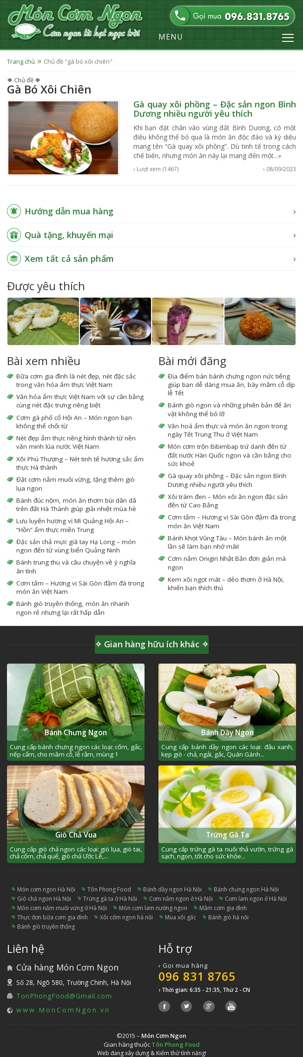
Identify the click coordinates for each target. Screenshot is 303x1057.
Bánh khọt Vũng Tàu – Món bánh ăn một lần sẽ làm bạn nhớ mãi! (227, 542)
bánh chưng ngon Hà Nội (246, 889)
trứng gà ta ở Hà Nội (110, 899)
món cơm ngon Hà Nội (46, 889)
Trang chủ (21, 61)
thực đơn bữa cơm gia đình (52, 917)
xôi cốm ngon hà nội (126, 917)
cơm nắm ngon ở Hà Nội (181, 899)
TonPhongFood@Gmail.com (64, 995)
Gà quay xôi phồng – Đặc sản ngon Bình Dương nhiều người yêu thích (214, 109)
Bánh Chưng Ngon (76, 733)
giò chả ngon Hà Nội (44, 899)
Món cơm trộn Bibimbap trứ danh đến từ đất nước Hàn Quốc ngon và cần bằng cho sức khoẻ (229, 455)
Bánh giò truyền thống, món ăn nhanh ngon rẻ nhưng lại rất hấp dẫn (72, 607)
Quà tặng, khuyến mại (69, 234)
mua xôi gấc (180, 917)
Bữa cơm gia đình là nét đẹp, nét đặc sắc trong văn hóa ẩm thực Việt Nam (76, 380)
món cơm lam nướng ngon (153, 908)
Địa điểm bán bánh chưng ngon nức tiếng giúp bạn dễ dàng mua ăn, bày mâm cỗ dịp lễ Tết (231, 385)
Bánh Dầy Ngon (227, 733)
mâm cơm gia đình (223, 908)
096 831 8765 (197, 976)
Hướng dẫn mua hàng (69, 211)
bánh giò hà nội (228, 917)
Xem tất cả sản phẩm (69, 258)
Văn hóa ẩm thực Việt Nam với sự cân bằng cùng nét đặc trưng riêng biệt (80, 400)
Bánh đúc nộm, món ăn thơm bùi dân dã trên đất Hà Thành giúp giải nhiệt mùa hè (76, 504)
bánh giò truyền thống (46, 927)
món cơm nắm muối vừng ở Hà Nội (62, 908)
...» (277, 155)
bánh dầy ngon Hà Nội (172, 889)
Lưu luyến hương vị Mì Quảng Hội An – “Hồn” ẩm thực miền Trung (72, 525)
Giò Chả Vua (76, 835)
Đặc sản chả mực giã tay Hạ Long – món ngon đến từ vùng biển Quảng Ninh (76, 546)
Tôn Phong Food (109, 889)
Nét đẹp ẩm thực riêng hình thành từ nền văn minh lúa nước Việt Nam (76, 442)
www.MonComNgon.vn (63, 1009)
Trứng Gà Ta (227, 835)
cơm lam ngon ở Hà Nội (256, 899)
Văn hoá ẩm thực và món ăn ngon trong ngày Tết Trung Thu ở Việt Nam (227, 430)
